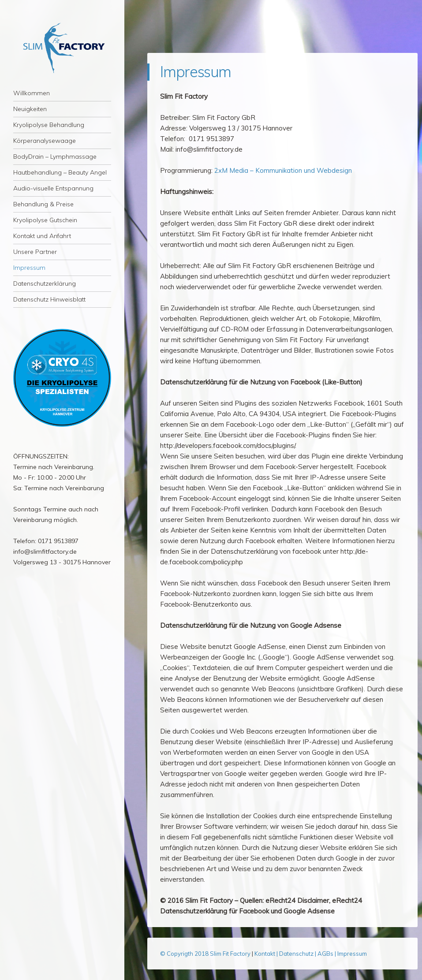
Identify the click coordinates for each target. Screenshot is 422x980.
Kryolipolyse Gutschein (45, 220)
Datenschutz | (298, 953)
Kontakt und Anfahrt (42, 236)
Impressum (29, 268)
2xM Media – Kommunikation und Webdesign (283, 170)
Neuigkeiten (30, 109)
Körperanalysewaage (44, 141)
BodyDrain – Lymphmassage (55, 156)
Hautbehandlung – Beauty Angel (60, 172)
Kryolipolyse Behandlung (48, 125)
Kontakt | (266, 953)
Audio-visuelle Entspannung (53, 188)
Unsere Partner (35, 252)
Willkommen (31, 93)
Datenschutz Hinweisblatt (49, 299)
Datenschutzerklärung (44, 283)
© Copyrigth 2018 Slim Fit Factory (206, 953)
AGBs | (326, 953)
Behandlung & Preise (43, 204)
